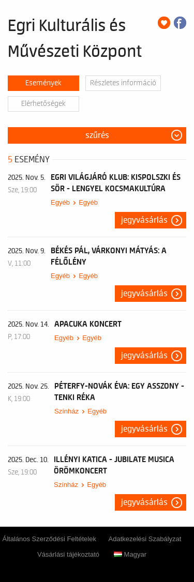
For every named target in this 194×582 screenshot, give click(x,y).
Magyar (130, 554)
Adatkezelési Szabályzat (145, 539)
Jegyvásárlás (144, 220)
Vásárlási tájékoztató (68, 554)
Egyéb (60, 202)
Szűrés (97, 135)
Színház (66, 411)
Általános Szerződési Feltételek (49, 539)
